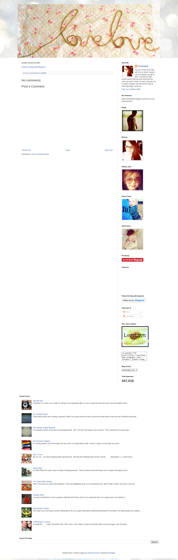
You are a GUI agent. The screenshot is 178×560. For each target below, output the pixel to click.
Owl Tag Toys (38, 402)
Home (68, 150)
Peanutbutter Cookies (41, 510)
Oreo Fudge (37, 470)
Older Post (109, 150)
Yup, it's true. (38, 456)
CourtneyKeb (143, 66)
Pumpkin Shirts (38, 497)
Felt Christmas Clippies (41, 443)
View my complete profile (131, 89)
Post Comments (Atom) (40, 154)
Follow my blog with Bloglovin (33, 67)
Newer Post (26, 150)
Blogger (112, 555)
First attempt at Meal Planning (44, 429)
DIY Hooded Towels (40, 416)
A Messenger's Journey (41, 524)
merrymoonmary (93, 555)
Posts (126, 312)
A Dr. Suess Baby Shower (42, 483)
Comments (128, 316)
